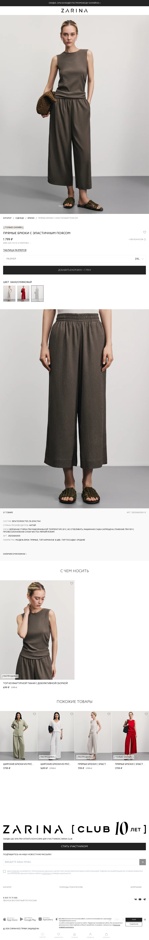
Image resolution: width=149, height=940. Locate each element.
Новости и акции (138, 874)
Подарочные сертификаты (70, 880)
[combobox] (74, 259)
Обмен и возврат (66, 861)
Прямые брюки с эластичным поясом (101, 764)
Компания (136, 850)
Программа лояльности (69, 874)
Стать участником (74, 809)
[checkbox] (4, 834)
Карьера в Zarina (138, 861)
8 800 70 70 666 (10, 899)
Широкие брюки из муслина (21, 764)
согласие (15, 834)
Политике (46, 836)
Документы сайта (67, 887)
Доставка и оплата (67, 854)
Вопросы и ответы (67, 867)
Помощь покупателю (71, 850)
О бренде (134, 854)
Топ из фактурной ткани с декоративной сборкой (35, 683)
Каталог (7, 850)
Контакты (135, 867)
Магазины (135, 880)
